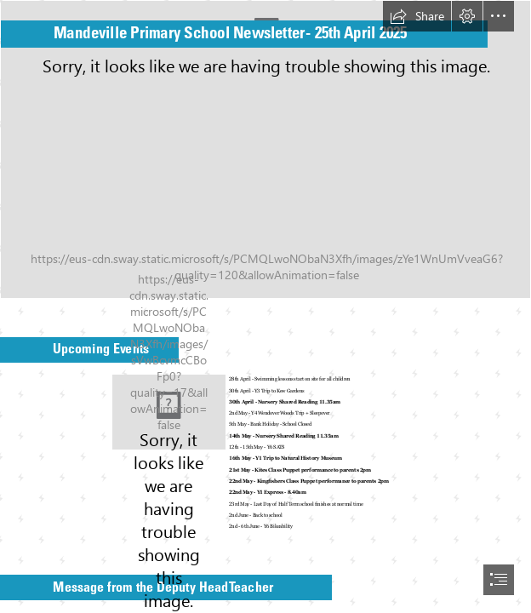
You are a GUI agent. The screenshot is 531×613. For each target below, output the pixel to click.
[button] (417, 16)
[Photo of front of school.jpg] (265, 149)
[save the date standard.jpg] (168, 412)
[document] (265, 306)
